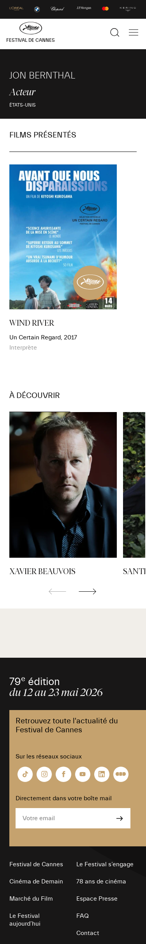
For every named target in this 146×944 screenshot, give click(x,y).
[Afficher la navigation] (133, 32)
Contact (87, 933)
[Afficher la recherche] (115, 32)
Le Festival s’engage (105, 864)
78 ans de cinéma (101, 881)
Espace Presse (97, 898)
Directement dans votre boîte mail (64, 798)
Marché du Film (31, 898)
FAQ (82, 915)
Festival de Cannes (36, 864)
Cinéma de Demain (36, 881)
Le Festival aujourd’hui (24, 919)
